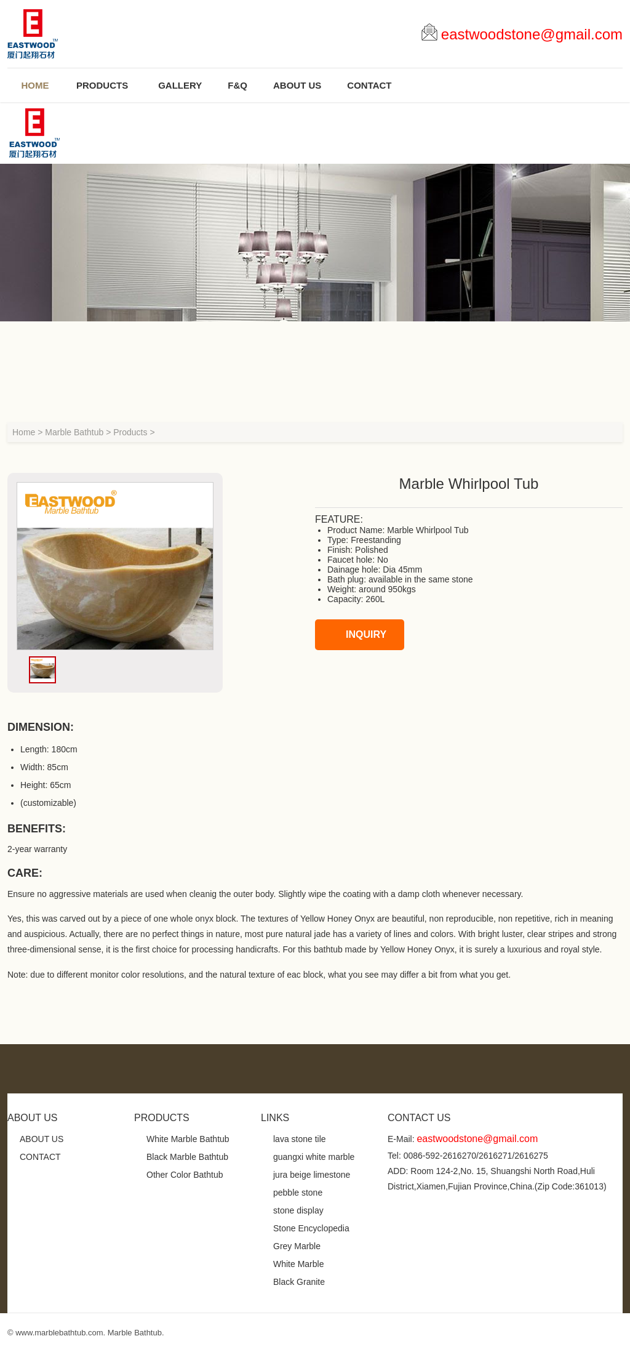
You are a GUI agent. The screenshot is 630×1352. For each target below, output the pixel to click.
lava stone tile (299, 1139)
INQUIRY (353, 635)
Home (23, 432)
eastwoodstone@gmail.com (532, 34)
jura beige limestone (311, 1175)
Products (130, 432)
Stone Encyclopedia (311, 1228)
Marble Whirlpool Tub (427, 530)
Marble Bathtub (74, 432)
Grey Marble (297, 1246)
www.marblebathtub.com (59, 1332)
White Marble (298, 1264)
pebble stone (297, 1192)
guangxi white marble (313, 1157)
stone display (298, 1210)
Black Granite (299, 1282)
